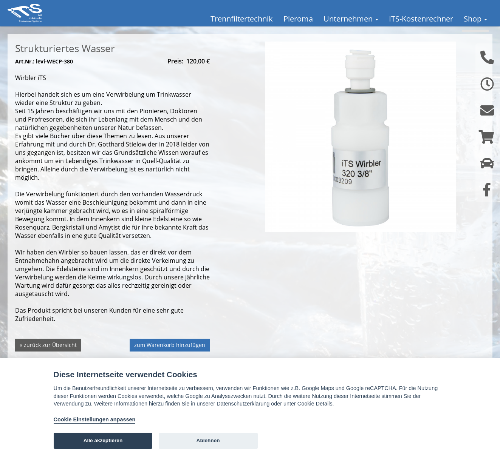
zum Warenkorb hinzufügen (169, 356)
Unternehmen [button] (351, 19)
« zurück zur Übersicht (48, 356)
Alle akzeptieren (103, 440)
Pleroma (298, 19)
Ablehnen (208, 440)
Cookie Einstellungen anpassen (95, 419)
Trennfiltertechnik (242, 19)
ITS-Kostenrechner (421, 19)
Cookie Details (315, 404)
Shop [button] (475, 19)
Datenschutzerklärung (243, 404)
